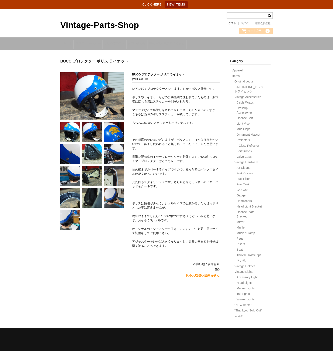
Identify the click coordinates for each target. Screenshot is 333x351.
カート (69, 43)
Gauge (241, 193)
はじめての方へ (132, 43)
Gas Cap (242, 187)
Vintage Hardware (246, 160)
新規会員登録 (263, 23)
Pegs (240, 236)
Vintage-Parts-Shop (99, 25)
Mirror (240, 219)
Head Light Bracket (249, 204)
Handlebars (244, 198)
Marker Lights (246, 286)
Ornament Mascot (248, 132)
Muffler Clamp (246, 230)
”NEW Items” (242, 302)
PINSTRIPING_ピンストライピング (249, 87)
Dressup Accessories (245, 108)
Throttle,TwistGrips (249, 252)
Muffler (241, 225)
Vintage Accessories (247, 94)
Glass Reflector (249, 143)
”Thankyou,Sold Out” (248, 308)
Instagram (106, 43)
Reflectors (243, 137)
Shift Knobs (244, 149)
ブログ (86, 43)
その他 (241, 258)
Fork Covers (245, 171)
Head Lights (245, 280)
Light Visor (244, 121)
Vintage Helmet (244, 264)
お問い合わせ (160, 43)
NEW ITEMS (176, 4)
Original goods (244, 79)
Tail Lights (243, 291)
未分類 (238, 313)
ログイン (246, 23)
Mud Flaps (243, 126)
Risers (241, 241)
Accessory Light (247, 275)
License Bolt (245, 115)
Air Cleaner (244, 165)
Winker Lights (246, 297)
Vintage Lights (243, 269)
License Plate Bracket (245, 212)
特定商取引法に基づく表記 (196, 43)
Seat (240, 247)
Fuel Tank (243, 182)
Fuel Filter (243, 176)
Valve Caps (244, 154)
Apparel (237, 68)
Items (236, 73)
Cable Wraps (245, 100)
